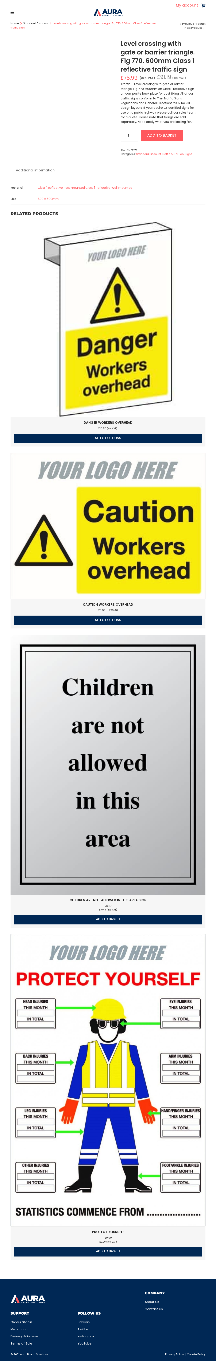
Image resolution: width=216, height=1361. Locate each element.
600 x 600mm (48, 199)
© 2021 (15, 1354)
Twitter (83, 1329)
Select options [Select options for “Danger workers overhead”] (108, 438)
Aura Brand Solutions (34, 1354)
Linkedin (84, 1322)
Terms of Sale (21, 1343)
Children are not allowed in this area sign (108, 900)
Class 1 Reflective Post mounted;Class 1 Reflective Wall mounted (85, 188)
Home (15, 23)
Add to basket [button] (108, 919)
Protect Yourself (108, 1232)
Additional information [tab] (35, 170)
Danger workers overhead (108, 422)
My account (187, 5)
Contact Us (154, 1309)
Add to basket (162, 135)
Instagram (86, 1336)
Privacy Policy (174, 1354)
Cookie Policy (196, 1354)
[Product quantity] (129, 135)
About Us (152, 1302)
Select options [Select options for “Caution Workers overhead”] (108, 620)
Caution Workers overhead (108, 604)
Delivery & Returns (25, 1336)
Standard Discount (36, 23)
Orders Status (21, 1322)
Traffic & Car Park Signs (177, 154)
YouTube (85, 1343)
